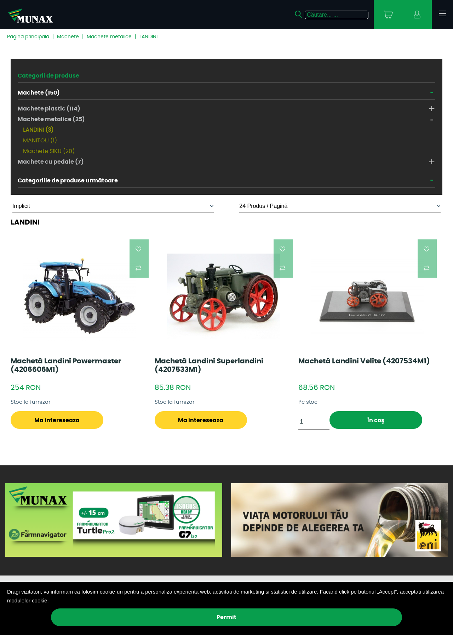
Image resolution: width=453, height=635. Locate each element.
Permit (226, 617)
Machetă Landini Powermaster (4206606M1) (66, 365)
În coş (375, 420)
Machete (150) (39, 93)
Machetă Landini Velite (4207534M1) (364, 361)
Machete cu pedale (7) (51, 162)
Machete (68, 36)
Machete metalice (109, 36)
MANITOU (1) (40, 140)
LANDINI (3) (38, 130)
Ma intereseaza (57, 420)
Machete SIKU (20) (49, 151)
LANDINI (148, 36)
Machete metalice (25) (51, 119)
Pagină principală (28, 36)
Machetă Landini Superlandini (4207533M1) (209, 365)
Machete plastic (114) (49, 109)
